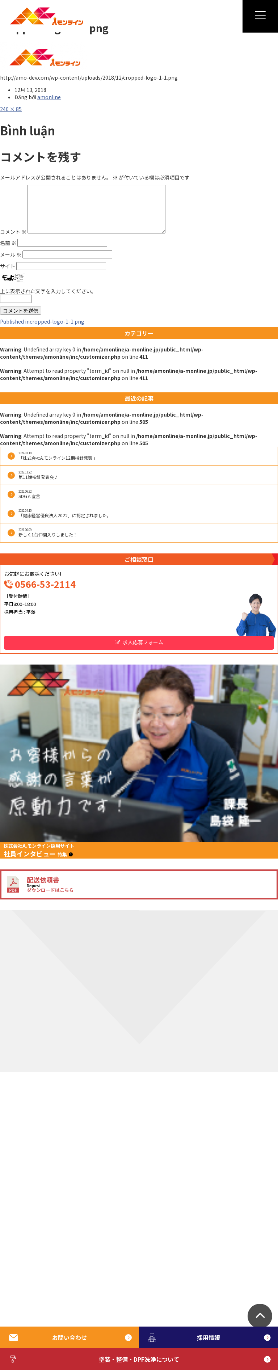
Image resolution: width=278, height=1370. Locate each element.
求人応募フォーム (143, 642)
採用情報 (184, 1337)
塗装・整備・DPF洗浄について (94, 1359)
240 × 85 (11, 109)
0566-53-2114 (45, 583)
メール (10, 254)
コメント (13, 231)
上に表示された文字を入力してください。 (48, 291)
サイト (7, 266)
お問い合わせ (48, 1337)
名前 (8, 242)
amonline (49, 97)
